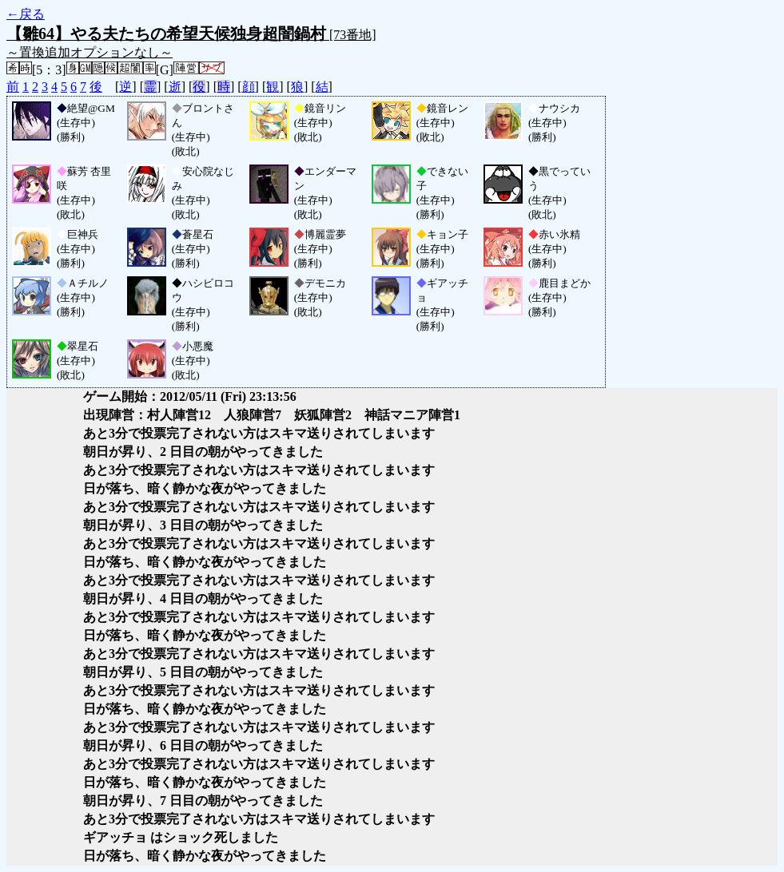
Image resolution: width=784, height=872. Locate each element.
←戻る (25, 14)
